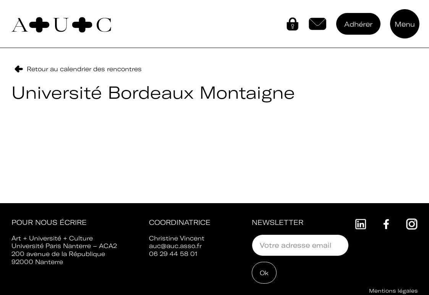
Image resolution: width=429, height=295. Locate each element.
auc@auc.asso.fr (175, 246)
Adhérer (358, 24)
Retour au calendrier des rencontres (84, 69)
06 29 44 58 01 (173, 254)
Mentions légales (393, 290)
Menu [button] (405, 24)
